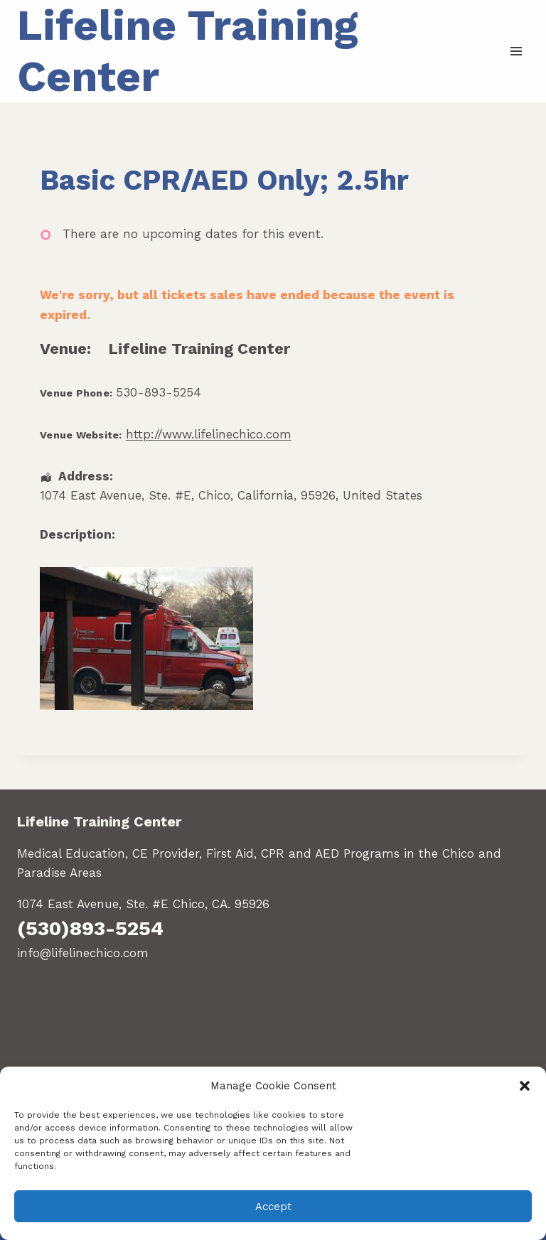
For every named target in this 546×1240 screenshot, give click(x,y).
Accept (273, 1206)
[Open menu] (516, 51)
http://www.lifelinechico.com (208, 434)
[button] (525, 1086)
